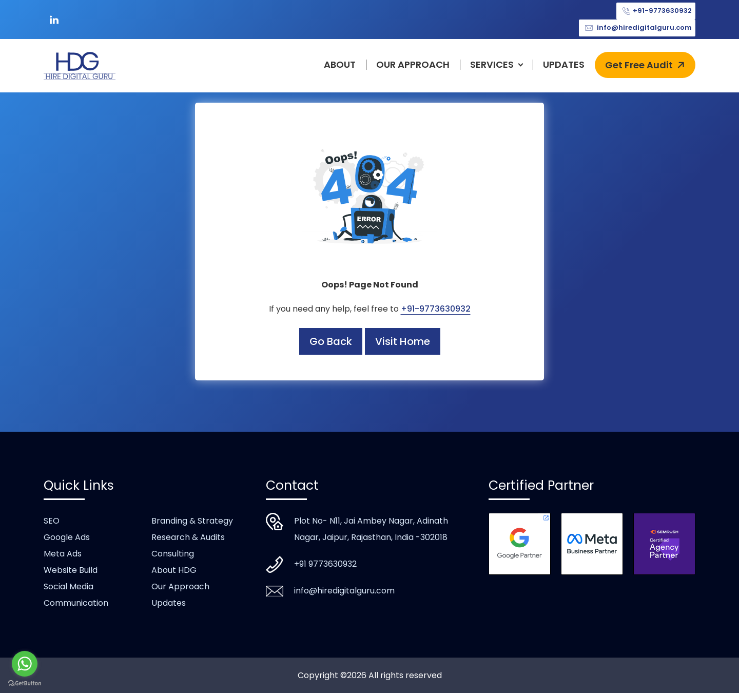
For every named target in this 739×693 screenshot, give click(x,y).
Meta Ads (63, 554)
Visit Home (402, 341)
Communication (76, 603)
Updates (564, 64)
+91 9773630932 (325, 564)
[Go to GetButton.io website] (24, 683)
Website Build (71, 570)
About (340, 64)
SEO (52, 521)
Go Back (330, 341)
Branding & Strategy (192, 521)
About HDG (174, 570)
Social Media (68, 586)
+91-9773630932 (656, 11)
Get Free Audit (646, 65)
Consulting (172, 554)
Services (492, 64)
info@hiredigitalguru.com (637, 28)
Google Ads (67, 537)
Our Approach (413, 64)
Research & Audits (188, 537)
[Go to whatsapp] (24, 664)
